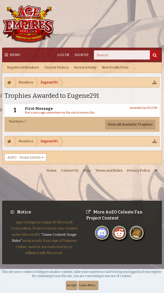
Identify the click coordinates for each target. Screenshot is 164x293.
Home (51, 170)
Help (87, 170)
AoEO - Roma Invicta (24, 157)
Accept (71, 285)
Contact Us (70, 170)
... (135, 67)
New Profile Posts (115, 67)
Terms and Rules (109, 170)
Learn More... (88, 285)
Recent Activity (85, 67)
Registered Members (23, 67)
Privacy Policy (138, 170)
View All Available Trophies (130, 124)
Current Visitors (56, 67)
